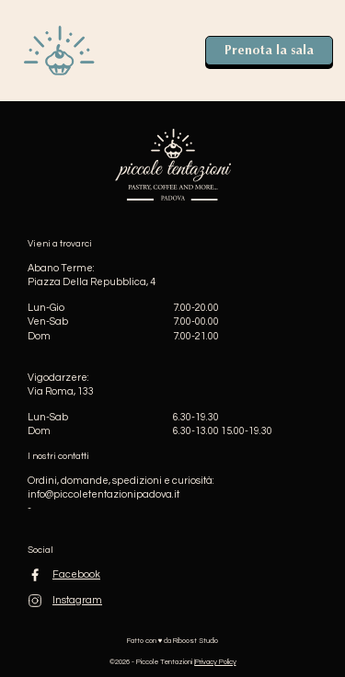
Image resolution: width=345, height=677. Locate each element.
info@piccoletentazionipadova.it (103, 494)
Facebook (76, 574)
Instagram (77, 600)
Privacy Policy (215, 662)
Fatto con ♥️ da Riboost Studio (173, 641)
